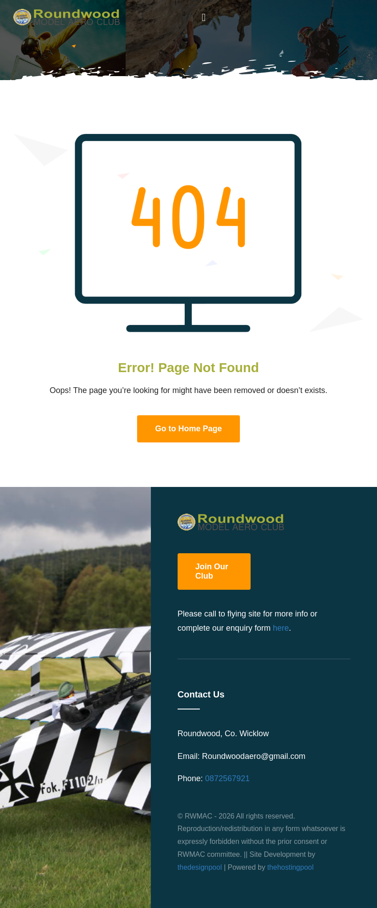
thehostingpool (290, 867)
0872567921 (227, 778)
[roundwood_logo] (69, 12)
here (281, 628)
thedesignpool (200, 867)
